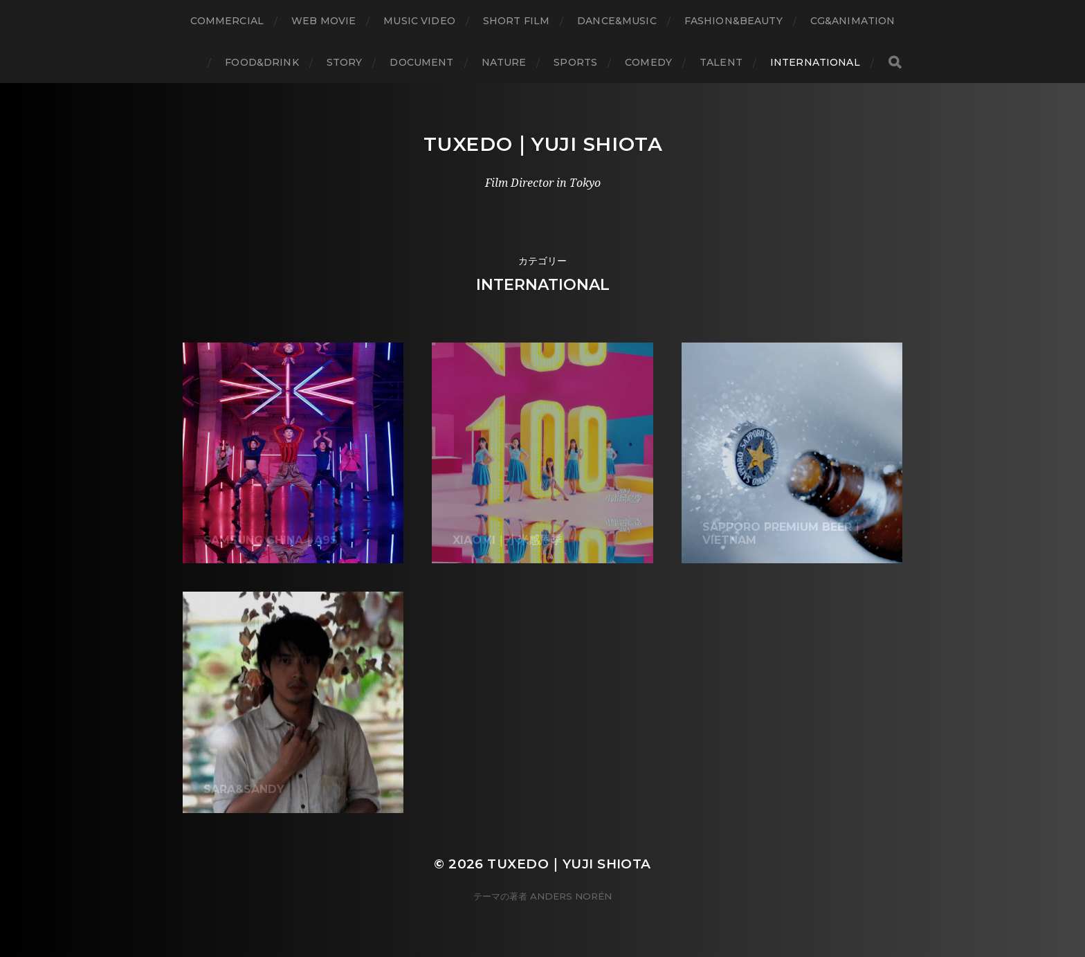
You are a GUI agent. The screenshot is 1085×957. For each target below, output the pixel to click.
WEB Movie (323, 21)
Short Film (516, 21)
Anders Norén (571, 896)
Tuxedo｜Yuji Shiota (543, 144)
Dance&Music (617, 21)
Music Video (419, 21)
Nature (504, 62)
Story (345, 62)
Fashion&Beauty (733, 21)
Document (421, 62)
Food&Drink (261, 62)
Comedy (648, 62)
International (815, 62)
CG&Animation (852, 21)
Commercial (227, 21)
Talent (721, 62)
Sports (575, 62)
